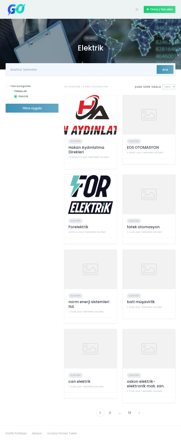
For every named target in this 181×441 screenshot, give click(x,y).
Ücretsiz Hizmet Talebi (62, 433)
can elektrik (79, 381)
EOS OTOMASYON (143, 147)
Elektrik (76, 141)
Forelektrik (78, 226)
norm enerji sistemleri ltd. (88, 304)
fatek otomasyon (143, 226)
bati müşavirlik (141, 301)
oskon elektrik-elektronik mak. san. (145, 384)
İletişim (36, 433)
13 (129, 412)
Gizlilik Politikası (16, 433)
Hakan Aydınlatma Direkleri (86, 150)
